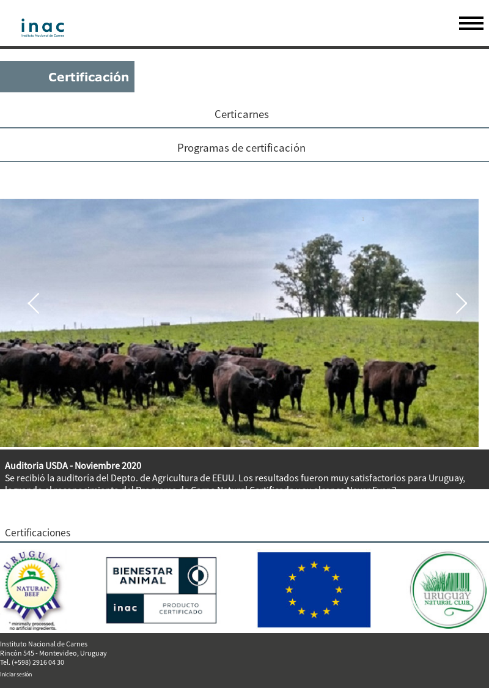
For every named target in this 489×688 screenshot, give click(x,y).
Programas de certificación (241, 148)
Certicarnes (242, 114)
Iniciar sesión (16, 674)
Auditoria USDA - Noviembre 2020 (73, 465)
